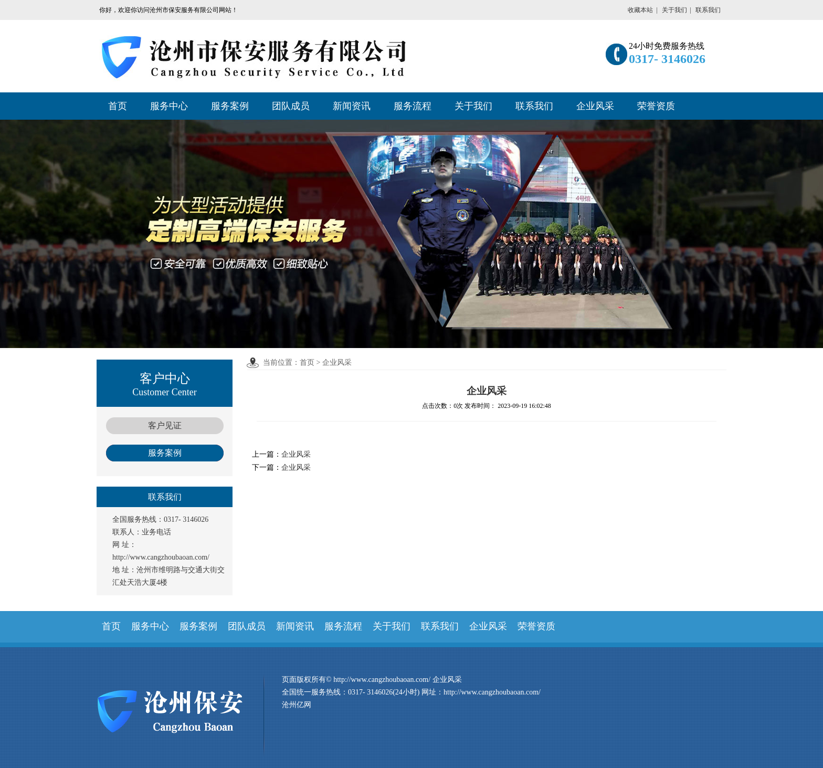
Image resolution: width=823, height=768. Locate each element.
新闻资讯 (352, 106)
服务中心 (169, 106)
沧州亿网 (296, 705)
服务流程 (412, 106)
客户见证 (165, 425)
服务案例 (230, 106)
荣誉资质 (656, 106)
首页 (117, 106)
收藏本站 (640, 10)
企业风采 (595, 106)
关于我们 (674, 10)
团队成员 (291, 106)
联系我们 (708, 10)
